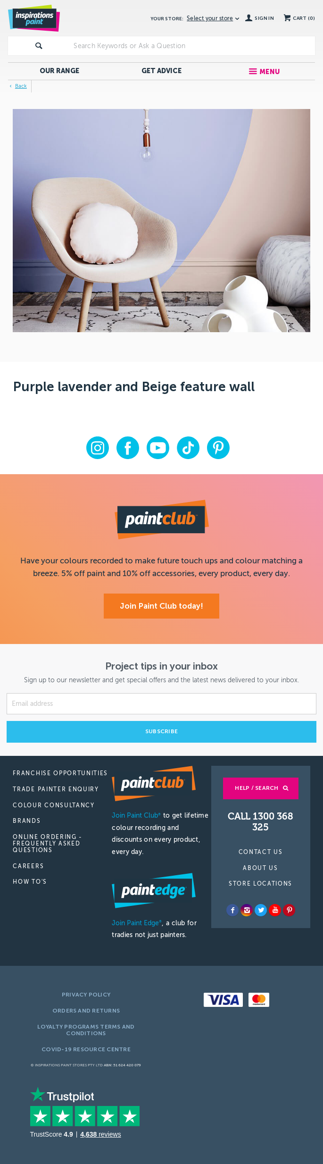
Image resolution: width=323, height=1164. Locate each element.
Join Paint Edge (137, 923)
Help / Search (256, 788)
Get (161, 71)
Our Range (59, 71)
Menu (269, 72)
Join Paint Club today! (161, 606)
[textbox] (192, 46)
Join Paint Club (136, 815)
